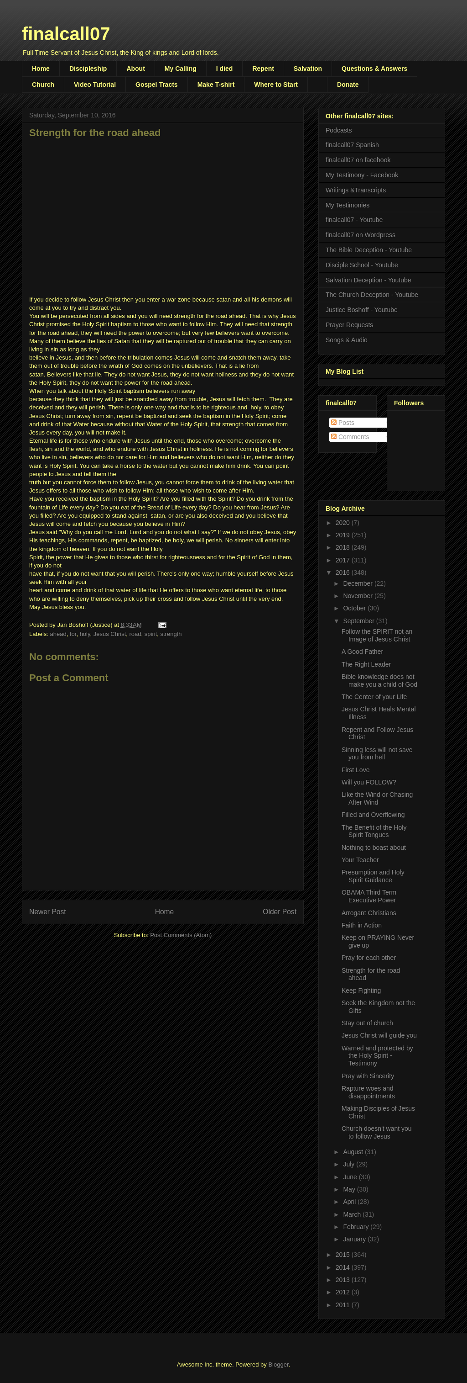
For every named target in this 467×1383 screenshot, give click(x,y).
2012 (344, 1292)
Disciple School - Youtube (362, 265)
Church (43, 84)
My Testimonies (347, 205)
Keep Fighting (361, 990)
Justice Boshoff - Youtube (362, 309)
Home (41, 68)
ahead (58, 634)
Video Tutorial (95, 84)
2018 (344, 547)
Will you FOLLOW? (369, 782)
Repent (263, 68)
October (355, 608)
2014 (344, 1267)
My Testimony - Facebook (362, 175)
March (353, 1214)
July (349, 1164)
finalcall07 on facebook (358, 160)
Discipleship (88, 68)
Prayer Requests (349, 325)
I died (224, 68)
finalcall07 (66, 34)
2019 (344, 535)
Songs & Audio (347, 340)
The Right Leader (366, 664)
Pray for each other (369, 957)
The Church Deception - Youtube (372, 294)
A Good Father (362, 651)
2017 (344, 560)
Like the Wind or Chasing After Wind (377, 798)
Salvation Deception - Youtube (368, 280)
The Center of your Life (374, 696)
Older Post (279, 912)
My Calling (181, 68)
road (135, 634)
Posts (342, 422)
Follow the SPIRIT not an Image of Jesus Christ (377, 635)
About (135, 68)
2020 (344, 522)
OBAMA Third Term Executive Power (369, 896)
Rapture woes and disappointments (368, 1092)
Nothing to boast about (374, 847)
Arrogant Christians (369, 913)
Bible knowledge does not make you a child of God (379, 680)
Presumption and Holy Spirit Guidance (373, 876)
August (353, 1151)
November (358, 595)
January (355, 1239)
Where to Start (276, 84)
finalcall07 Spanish (352, 144)
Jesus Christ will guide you (379, 1035)
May (350, 1189)
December (358, 583)
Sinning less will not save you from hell (377, 753)
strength (171, 634)
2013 (344, 1279)
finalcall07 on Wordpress (360, 234)
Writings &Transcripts (356, 190)
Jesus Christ (109, 634)
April (350, 1201)
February (356, 1226)
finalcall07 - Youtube (354, 219)
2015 (344, 1254)
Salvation (308, 68)
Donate (347, 84)
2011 (344, 1305)
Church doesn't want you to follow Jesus (377, 1132)
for (73, 634)
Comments (350, 436)
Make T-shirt (216, 84)
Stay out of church (367, 1023)
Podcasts (339, 130)
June (350, 1177)
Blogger (278, 1364)
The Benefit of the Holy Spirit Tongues (374, 831)
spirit (151, 634)
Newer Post (47, 912)
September (359, 621)
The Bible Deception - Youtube (369, 250)
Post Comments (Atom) (181, 935)
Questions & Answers (374, 68)
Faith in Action (362, 925)
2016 (344, 572)
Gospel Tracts (156, 84)
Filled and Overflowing (373, 814)
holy (85, 634)
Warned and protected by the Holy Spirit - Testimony (377, 1055)
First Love (355, 770)
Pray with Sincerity (368, 1076)
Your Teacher (360, 860)
